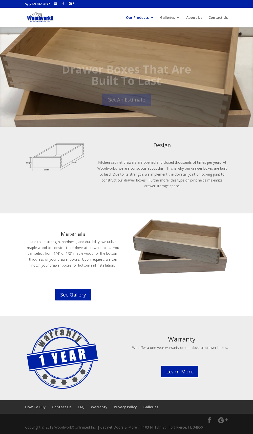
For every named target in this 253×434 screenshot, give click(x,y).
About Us (194, 18)
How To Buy (35, 407)
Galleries (167, 18)
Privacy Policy (125, 407)
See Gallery (73, 294)
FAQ (81, 407)
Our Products (137, 18)
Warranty (99, 407)
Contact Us (218, 18)
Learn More (179, 371)
